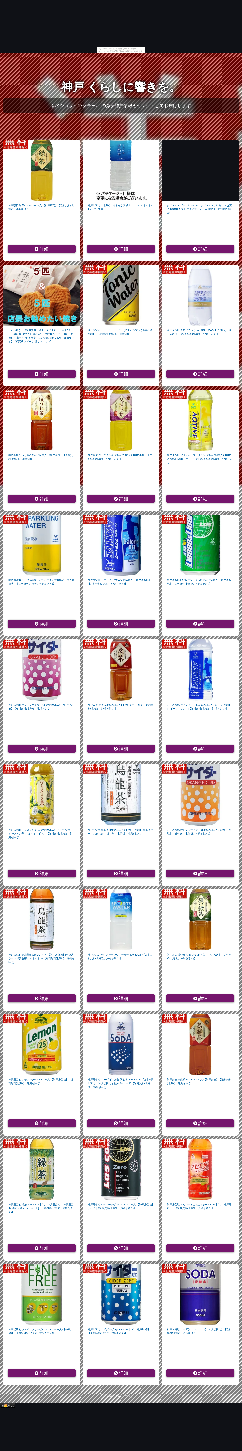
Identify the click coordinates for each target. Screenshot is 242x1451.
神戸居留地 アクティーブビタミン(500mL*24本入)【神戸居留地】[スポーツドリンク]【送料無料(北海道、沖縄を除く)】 (199, 459)
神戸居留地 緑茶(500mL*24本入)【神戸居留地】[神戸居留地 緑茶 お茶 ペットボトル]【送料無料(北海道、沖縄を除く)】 (40, 1208)
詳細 (42, 249)
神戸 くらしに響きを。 (121, 87)
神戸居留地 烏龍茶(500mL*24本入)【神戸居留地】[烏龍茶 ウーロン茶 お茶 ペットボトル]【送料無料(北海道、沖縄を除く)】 (41, 958)
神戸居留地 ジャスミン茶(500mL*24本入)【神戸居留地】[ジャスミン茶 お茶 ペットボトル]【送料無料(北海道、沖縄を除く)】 (40, 833)
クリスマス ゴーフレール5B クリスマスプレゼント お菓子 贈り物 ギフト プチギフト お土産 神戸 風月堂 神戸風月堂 (199, 209)
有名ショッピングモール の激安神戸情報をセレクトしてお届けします (121, 105)
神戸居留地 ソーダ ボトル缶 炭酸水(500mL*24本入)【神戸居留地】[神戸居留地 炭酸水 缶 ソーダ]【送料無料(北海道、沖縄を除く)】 (120, 1083)
